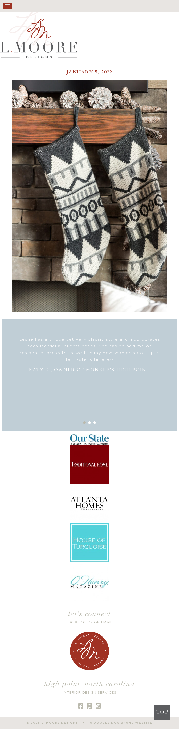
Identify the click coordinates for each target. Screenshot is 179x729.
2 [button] (89, 422)
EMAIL (107, 622)
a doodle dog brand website (121, 722)
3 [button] (94, 422)
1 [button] (84, 422)
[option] (90, 354)
